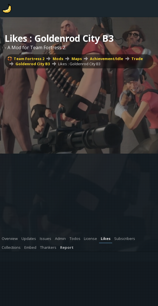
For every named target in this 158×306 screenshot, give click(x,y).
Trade (137, 58)
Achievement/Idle (106, 58)
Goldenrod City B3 (32, 63)
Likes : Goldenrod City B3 (79, 63)
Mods (58, 58)
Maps (77, 58)
